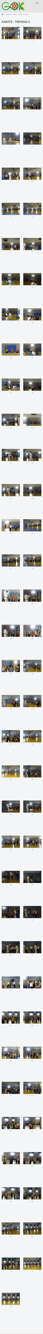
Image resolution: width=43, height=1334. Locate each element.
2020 (14, 14)
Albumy (8, 14)
